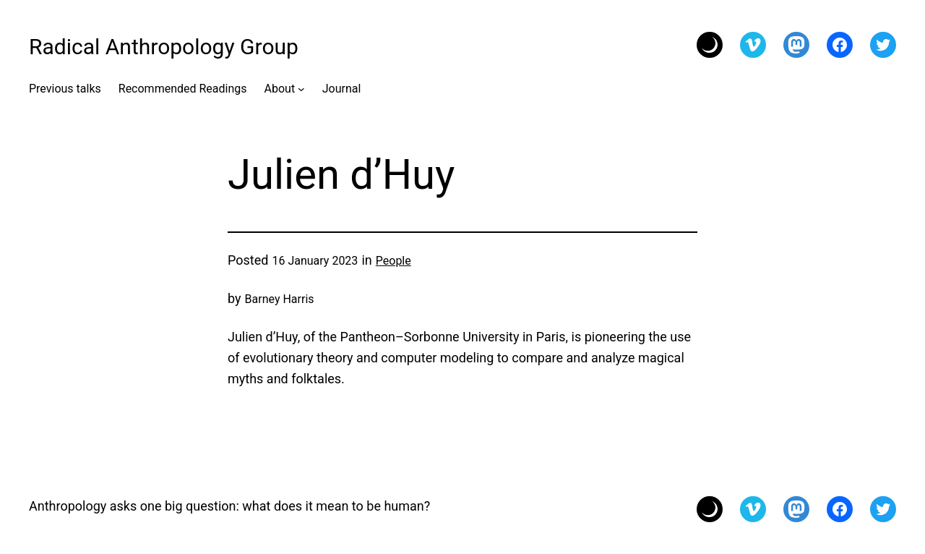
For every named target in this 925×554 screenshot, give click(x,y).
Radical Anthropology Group (163, 46)
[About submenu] (301, 89)
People (393, 261)
